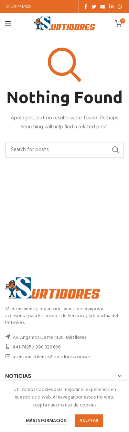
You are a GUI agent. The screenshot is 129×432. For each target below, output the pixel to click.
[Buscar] (64, 150)
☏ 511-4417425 (18, 6)
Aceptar (88, 420)
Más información (46, 420)
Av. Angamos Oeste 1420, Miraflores (49, 338)
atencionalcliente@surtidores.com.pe (51, 357)
